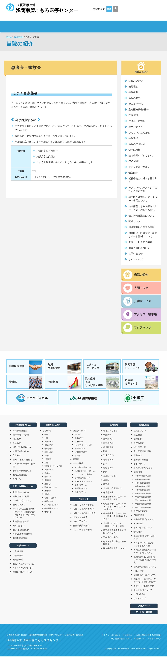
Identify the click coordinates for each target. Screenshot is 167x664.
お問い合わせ (136, 253)
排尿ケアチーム (81, 499)
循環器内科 (48, 453)
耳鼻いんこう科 (50, 495)
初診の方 (17, 446)
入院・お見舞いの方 (79, 24)
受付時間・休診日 (21, 442)
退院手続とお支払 (21, 529)
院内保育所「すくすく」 (142, 155)
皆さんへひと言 (110, 438)
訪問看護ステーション (141, 369)
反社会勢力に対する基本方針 (143, 180)
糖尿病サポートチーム (83, 489)
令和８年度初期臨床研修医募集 (114, 550)
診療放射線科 (80, 456)
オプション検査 (80, 525)
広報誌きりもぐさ (141, 386)
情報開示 (133, 172)
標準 (109, 9)
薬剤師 (106, 492)
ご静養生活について (22, 508)
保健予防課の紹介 (81, 533)
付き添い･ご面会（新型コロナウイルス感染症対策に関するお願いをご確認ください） (24, 520)
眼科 (46, 442)
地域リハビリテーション (24, 571)
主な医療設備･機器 (139, 109)
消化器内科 (108, 463)
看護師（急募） (110, 483)
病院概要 (133, 92)
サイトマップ (136, 259)
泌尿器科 (47, 488)
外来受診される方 (50, 24)
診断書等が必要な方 (22, 478)
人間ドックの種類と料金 (84, 520)
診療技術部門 (79, 438)
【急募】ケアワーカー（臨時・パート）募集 (114, 532)
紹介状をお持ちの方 (22, 454)
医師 (105, 479)
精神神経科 (48, 459)
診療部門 (47, 438)
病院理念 (133, 86)
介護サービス (23, 553)
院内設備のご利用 (21, 504)
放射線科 (47, 498)
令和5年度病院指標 (142, 490)
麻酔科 (47, 502)
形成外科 (47, 484)
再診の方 (17, 450)
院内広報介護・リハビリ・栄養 (102, 386)
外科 (46, 470)
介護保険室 (18, 563)
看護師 (106, 487)
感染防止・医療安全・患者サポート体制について (143, 234)
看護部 (26, 386)
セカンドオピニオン (139, 167)
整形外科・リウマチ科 (53, 473)
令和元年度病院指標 (143, 483)
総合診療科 (108, 454)
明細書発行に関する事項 (142, 227)
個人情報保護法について (142, 215)
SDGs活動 (134, 161)
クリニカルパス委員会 (83, 482)
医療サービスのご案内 (140, 242)
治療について (19, 512)
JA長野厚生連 (42, 7)
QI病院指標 (135, 149)
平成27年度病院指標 (143, 515)
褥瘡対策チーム (81, 496)
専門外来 (17, 486)
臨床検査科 (79, 449)
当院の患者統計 (137, 144)
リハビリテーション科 (83, 452)
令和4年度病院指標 (142, 494)
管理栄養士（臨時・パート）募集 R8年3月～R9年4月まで (114, 514)
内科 (46, 445)
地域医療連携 (26, 369)
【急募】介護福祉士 (112, 496)
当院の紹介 (18, 37)
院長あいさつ (136, 80)
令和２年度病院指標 (143, 501)
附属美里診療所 (64, 369)
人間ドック (83, 506)
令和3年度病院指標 (142, 497)
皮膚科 (47, 481)
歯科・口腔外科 (50, 505)
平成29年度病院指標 (143, 508)
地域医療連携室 (20, 482)
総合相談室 (18, 559)
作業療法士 (108, 500)
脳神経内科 (48, 449)
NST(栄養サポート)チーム (85, 478)
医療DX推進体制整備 (22, 467)
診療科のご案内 (108, 24)
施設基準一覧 (136, 103)
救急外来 (17, 463)
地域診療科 (18, 567)
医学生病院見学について (114, 556)
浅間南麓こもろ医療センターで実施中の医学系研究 (143, 208)
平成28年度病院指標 (143, 511)
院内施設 (133, 115)
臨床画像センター (51, 516)
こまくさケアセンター (103, 369)
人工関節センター (51, 512)
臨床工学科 (79, 445)
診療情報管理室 (81, 459)
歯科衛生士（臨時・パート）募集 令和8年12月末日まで (115, 524)
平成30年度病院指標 (143, 504)
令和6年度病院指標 (142, 487)
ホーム (9, 37)
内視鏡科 (47, 467)
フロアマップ (144, 613)
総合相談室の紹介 (21, 537)
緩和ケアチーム (81, 492)
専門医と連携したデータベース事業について (143, 199)
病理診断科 (48, 509)
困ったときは (19, 533)
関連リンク (134, 221)
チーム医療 (78, 471)
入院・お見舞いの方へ (23, 494)
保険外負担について (139, 248)
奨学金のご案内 (110, 545)
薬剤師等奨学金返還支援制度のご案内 (114, 539)
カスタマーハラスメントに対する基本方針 (143, 189)
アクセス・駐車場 (144, 619)
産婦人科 (47, 491)
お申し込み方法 (80, 529)
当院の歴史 (134, 98)
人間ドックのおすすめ (83, 512)
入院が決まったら (21, 500)
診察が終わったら (21, 458)
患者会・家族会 (137, 121)
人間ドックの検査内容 (83, 516)
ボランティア (136, 126)
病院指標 (133, 138)
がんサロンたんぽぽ (139, 132)
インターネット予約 (82, 537)
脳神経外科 (48, 477)
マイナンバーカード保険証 (24, 472)
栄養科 (77, 463)
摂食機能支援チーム (82, 485)
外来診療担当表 (20, 438)
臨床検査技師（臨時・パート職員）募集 (114, 505)
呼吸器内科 (108, 475)
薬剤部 (77, 442)
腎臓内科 (107, 442)
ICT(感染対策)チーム (83, 475)
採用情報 (142, 24)
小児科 (47, 463)
